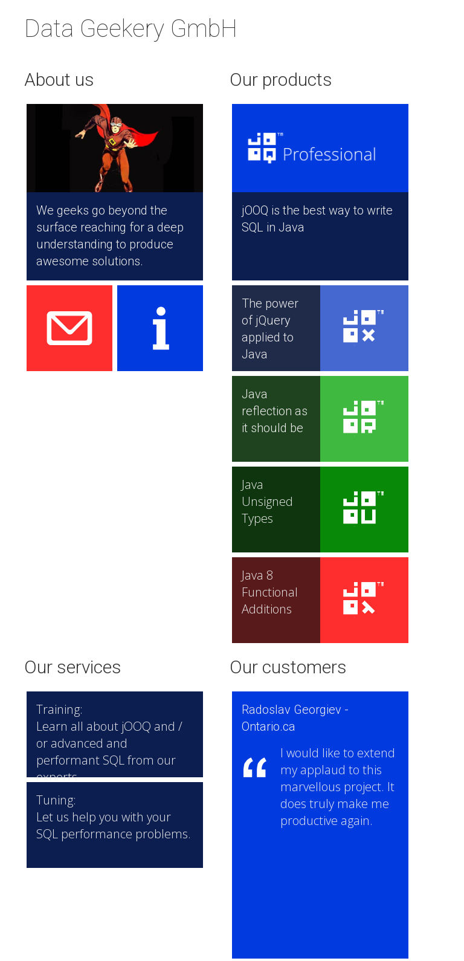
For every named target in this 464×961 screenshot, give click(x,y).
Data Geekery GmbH (130, 29)
